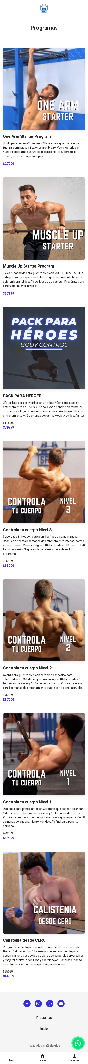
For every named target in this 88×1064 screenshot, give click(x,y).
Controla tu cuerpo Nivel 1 (27, 802)
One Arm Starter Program (27, 136)
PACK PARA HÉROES (22, 395)
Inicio (44, 1029)
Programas (44, 1018)
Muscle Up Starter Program (28, 266)
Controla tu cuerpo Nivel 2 (27, 668)
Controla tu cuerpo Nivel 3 (27, 529)
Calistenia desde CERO (24, 940)
